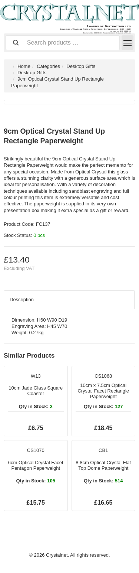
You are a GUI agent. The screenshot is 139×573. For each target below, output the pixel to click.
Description (22, 299)
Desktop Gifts (80, 66)
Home (23, 66)
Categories (48, 66)
